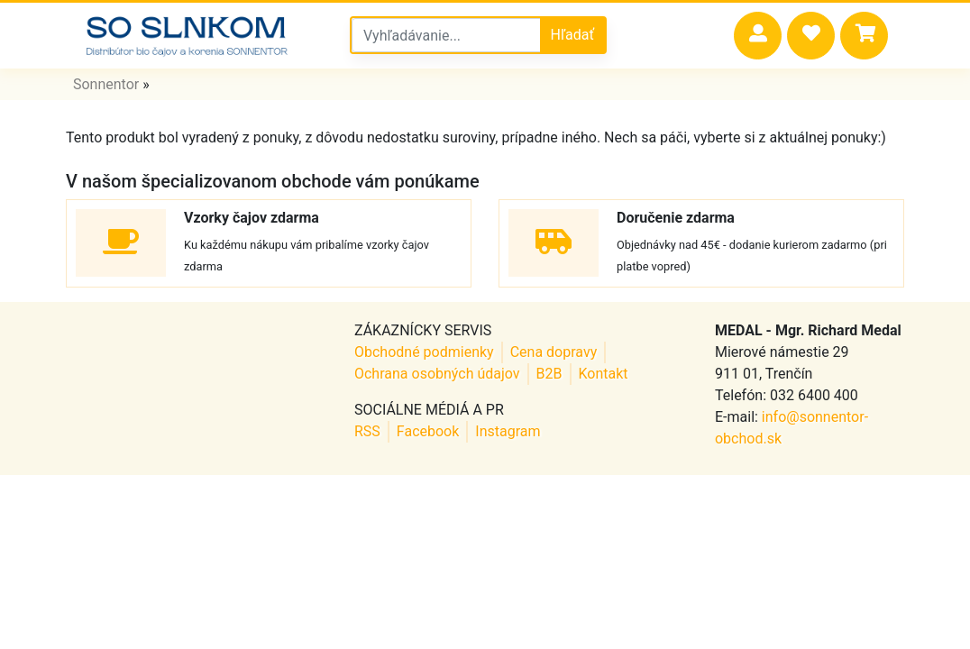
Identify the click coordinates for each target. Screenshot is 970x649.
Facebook (428, 431)
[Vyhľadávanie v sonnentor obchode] (446, 35)
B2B (549, 373)
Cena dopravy (554, 352)
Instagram (507, 431)
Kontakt (603, 373)
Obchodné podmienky (424, 352)
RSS (367, 431)
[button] (758, 35)
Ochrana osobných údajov (437, 373)
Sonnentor (106, 84)
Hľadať (572, 34)
